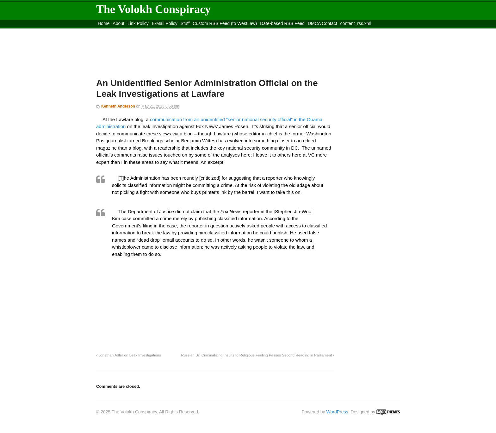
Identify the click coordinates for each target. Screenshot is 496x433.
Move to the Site (131, 31)
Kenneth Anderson (118, 106)
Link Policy (138, 23)
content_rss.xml (355, 23)
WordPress (337, 411)
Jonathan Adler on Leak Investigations (128, 355)
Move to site (188, 31)
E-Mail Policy (164, 23)
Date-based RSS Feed (282, 23)
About (118, 23)
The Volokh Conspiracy (153, 9)
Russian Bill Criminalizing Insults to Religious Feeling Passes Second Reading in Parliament (257, 355)
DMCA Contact (322, 23)
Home (103, 23)
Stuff (185, 23)
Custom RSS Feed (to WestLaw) (225, 23)
